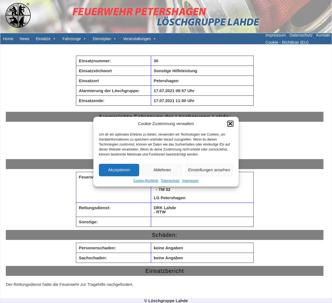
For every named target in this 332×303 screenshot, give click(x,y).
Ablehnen (162, 169)
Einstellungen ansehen (209, 169)
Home (8, 39)
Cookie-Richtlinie (145, 181)
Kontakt (323, 35)
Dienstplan (102, 39)
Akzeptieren (119, 169)
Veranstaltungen (137, 39)
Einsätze (43, 39)
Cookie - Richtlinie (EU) (287, 42)
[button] (230, 123)
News (24, 39)
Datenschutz (170, 181)
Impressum (190, 181)
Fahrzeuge (71, 39)
